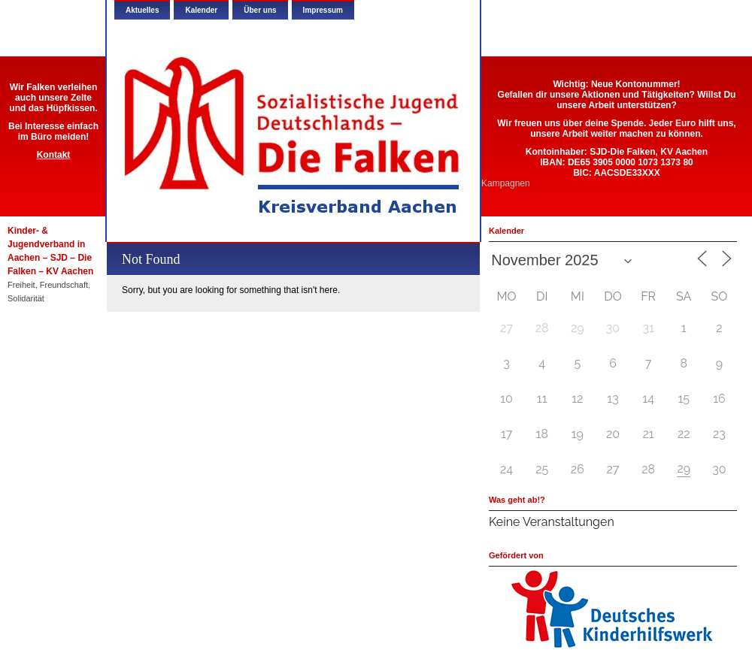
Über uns (260, 10)
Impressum (323, 10)
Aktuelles (142, 10)
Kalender (201, 10)
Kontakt (54, 155)
